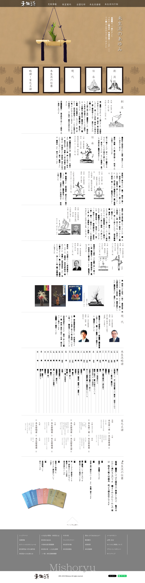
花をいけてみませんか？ (92, 535)
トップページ (23, 535)
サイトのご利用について (114, 544)
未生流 (28, 4)
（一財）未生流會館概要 (49, 553)
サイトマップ (111, 553)
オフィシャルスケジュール (27, 544)
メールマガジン (112, 535)
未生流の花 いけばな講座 (49, 549)
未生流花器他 (67, 549)
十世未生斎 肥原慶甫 (47, 544)
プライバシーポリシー (114, 549)
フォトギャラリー (68, 540)
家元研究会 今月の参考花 (27, 549)
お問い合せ (110, 540)
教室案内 (66, 4)
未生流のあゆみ (46, 540)
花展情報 (52, 4)
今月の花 (66, 535)
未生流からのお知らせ (26, 553)
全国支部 (80, 4)
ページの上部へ (72, 521)
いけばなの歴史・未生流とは (50, 535)
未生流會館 (95, 4)
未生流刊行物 (111, 4)
